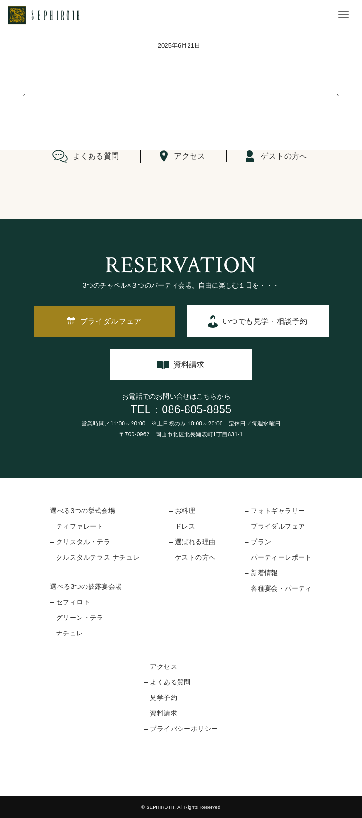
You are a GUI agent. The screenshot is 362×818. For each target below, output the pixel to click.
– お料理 (182, 510)
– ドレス (182, 526)
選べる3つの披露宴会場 (86, 586)
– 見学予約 (160, 697)
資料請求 (189, 365)
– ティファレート (77, 526)
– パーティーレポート (278, 557)
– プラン (258, 541)
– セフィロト (70, 602)
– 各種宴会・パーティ (278, 588)
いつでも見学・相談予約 (264, 321)
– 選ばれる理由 (192, 541)
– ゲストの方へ (192, 557)
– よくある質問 (167, 682)
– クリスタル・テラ (80, 541)
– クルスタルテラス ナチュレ (95, 557)
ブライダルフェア (111, 321)
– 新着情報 (261, 573)
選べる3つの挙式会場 (82, 510)
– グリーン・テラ (77, 617)
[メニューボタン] (343, 14)
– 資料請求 (160, 713)
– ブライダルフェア (275, 526)
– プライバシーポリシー (181, 728)
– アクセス (160, 666)
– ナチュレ (66, 633)
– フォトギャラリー (275, 510)
